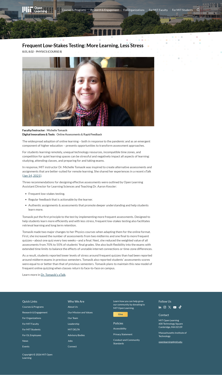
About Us (73, 306)
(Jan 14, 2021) (31, 175)
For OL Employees (31, 335)
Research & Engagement (104, 10)
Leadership (73, 323)
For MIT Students (182, 10)
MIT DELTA (74, 329)
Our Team (73, 318)
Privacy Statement (122, 334)
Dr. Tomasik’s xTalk (53, 274)
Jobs (70, 340)
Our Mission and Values (80, 312)
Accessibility (119, 328)
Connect (72, 346)
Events (25, 346)
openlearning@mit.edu (170, 341)
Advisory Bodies (76, 335)
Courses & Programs (74, 10)
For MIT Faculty (158, 10)
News (25, 340)
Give (120, 314)
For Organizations (134, 10)
